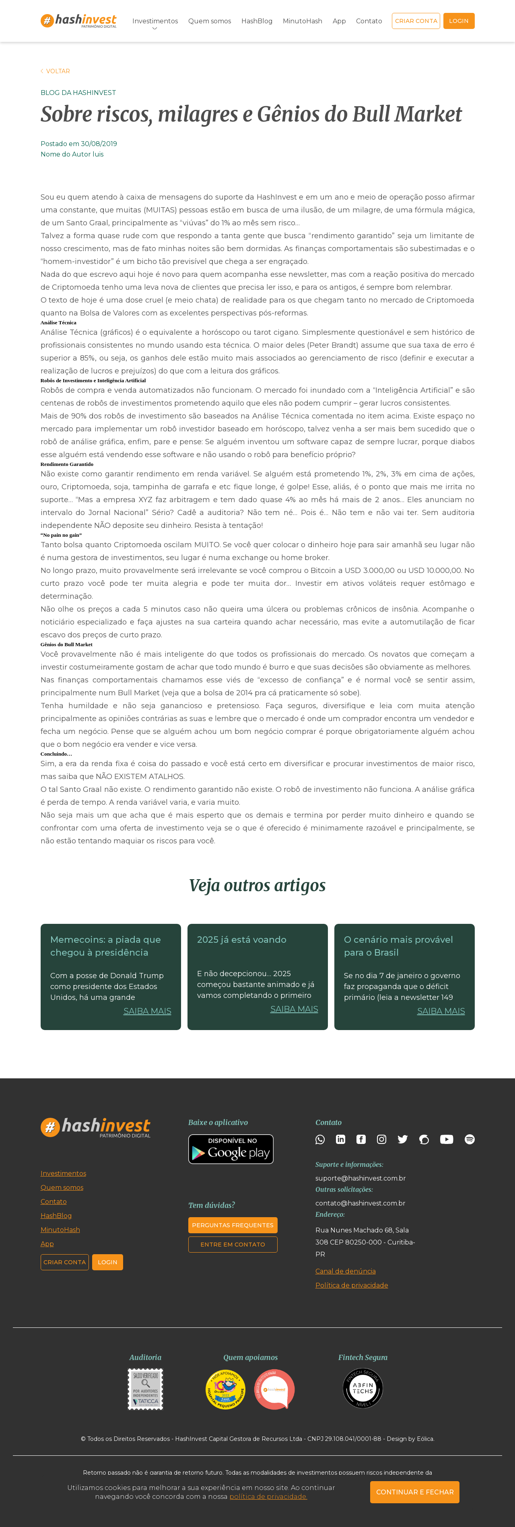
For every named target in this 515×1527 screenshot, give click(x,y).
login (459, 21)
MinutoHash (302, 21)
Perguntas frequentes (233, 1225)
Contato (369, 21)
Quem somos (209, 21)
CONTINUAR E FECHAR (415, 1492)
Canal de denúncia (345, 1271)
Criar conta (416, 21)
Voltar (55, 71)
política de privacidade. (268, 1496)
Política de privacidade (351, 1285)
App (339, 21)
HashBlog (257, 21)
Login (107, 1262)
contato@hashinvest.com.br (360, 1203)
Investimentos (155, 21)
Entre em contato (232, 1244)
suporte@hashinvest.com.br (360, 1178)
